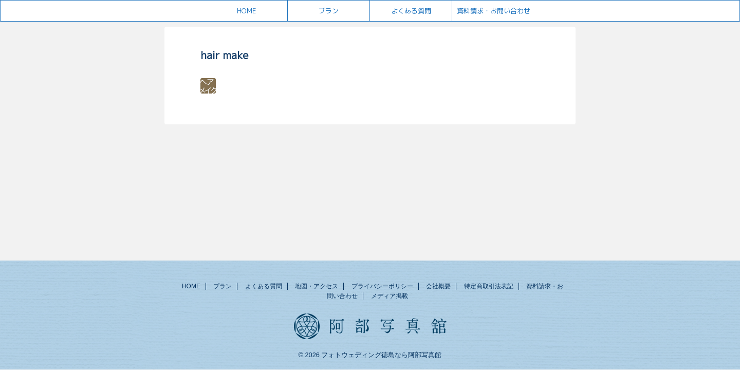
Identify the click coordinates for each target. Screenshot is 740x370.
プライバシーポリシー (382, 286)
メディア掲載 (389, 296)
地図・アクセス (316, 286)
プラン (329, 10)
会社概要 (438, 286)
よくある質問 (411, 10)
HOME (246, 10)
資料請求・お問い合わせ (493, 10)
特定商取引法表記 (488, 286)
